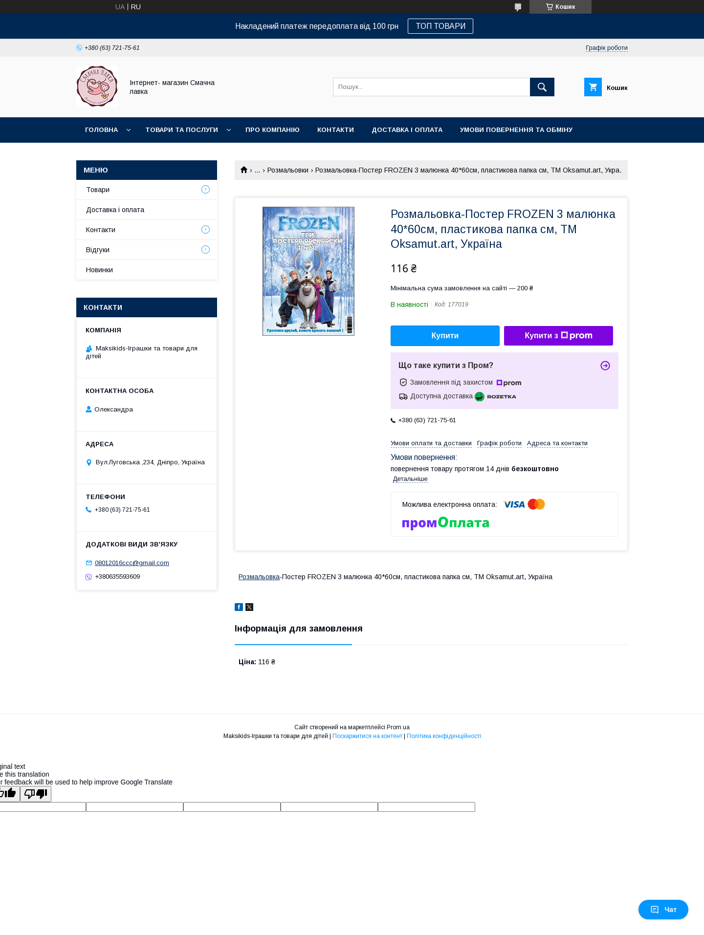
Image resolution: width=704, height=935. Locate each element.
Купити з (558, 335)
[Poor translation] (35, 794)
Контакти (335, 129)
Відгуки (98, 250)
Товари (98, 190)
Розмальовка (259, 577)
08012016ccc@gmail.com (132, 562)
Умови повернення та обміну (516, 129)
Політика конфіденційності (444, 736)
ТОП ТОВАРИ (440, 26)
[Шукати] (542, 87)
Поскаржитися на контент (367, 736)
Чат (663, 909)
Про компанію (272, 129)
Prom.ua (398, 727)
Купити (445, 335)
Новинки (101, 155)
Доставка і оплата (407, 129)
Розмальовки (287, 170)
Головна (101, 129)
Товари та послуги (181, 129)
